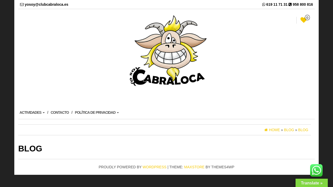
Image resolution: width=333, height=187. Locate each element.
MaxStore (194, 167)
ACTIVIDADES (32, 112)
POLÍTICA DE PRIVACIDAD (97, 112)
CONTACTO (60, 112)
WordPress (154, 167)
